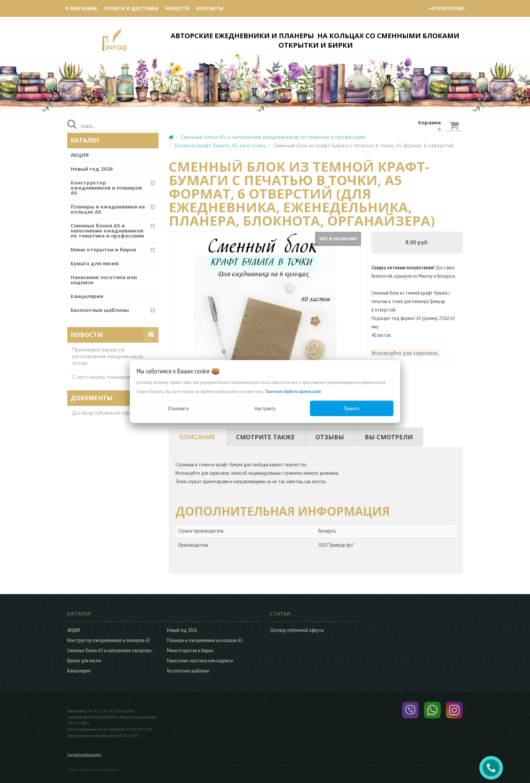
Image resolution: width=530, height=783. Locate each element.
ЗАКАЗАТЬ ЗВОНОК (494, 767)
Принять (352, 408)
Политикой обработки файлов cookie (293, 391)
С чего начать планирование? (108, 376)
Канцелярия (87, 296)
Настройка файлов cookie (84, 754)
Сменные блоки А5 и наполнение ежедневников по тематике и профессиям (107, 230)
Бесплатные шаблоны (100, 310)
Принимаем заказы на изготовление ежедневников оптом (107, 356)
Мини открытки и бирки (103, 249)
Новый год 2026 (92, 168)
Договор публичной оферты (106, 412)
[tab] (197, 436)
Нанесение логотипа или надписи (104, 280)
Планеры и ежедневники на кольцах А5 (108, 209)
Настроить (265, 408)
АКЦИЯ (80, 154)
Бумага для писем (95, 263)
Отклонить (178, 408)
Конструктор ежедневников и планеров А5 (106, 187)
